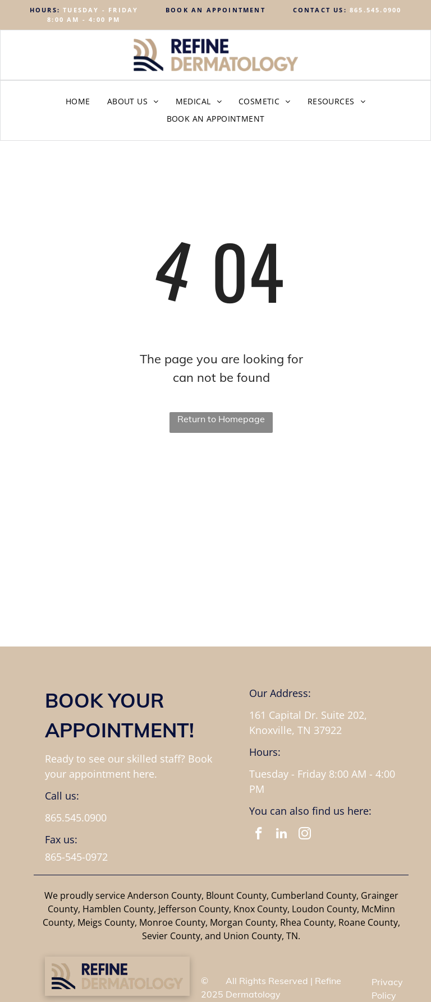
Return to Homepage (221, 418)
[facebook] (258, 835)
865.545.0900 (375, 10)
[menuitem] (78, 101)
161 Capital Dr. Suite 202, (308, 715)
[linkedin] (281, 835)
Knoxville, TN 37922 (295, 730)
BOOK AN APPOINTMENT (215, 10)
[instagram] (304, 835)
